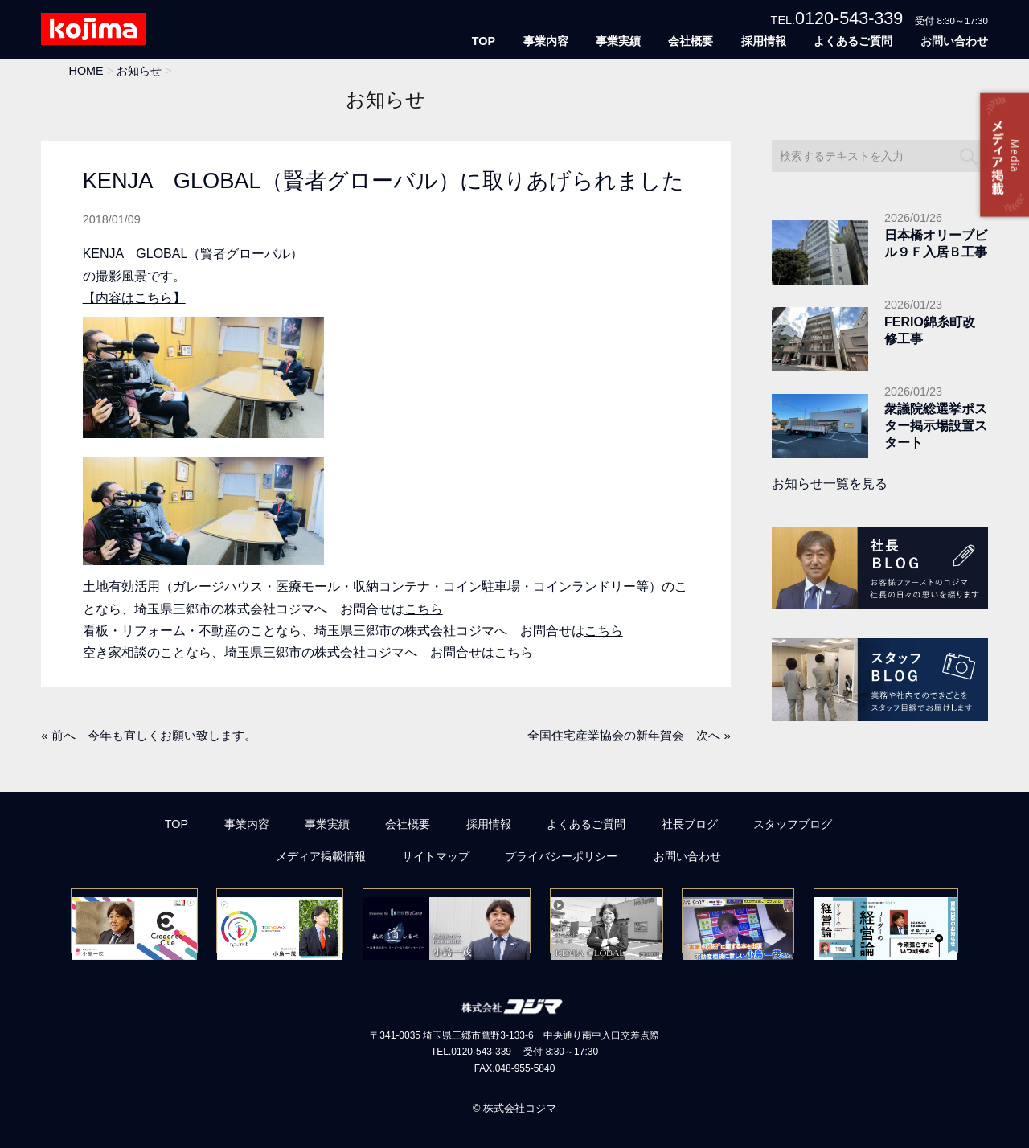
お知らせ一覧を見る (830, 483)
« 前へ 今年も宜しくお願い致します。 (148, 735)
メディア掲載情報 (321, 856)
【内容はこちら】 (134, 298)
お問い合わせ (954, 41)
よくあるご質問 (853, 41)
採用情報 (763, 41)
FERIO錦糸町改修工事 (929, 330)
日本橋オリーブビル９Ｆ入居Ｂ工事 (935, 243)
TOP (483, 41)
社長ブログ (690, 824)
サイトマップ (435, 856)
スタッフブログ (792, 824)
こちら (423, 609)
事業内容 (545, 41)
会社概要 (690, 41)
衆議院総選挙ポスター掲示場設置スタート (935, 425)
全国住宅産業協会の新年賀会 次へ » (629, 735)
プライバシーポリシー (561, 856)
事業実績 (618, 41)
